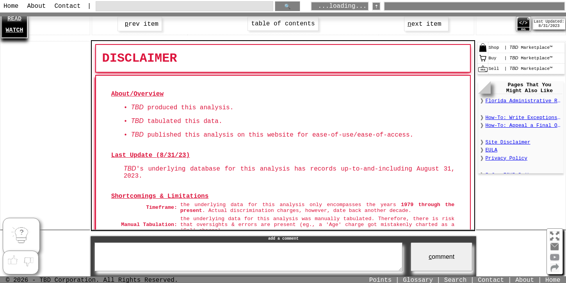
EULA (491, 150)
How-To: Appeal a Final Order (523, 125)
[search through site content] (184, 6)
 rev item (139, 24)
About (36, 6)
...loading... (342, 6)
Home (11, 6)
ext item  (426, 24)
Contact (67, 6)
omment (441, 256)
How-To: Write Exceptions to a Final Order (523, 118)
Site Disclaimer (507, 142)
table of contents (283, 23)
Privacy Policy (506, 158)
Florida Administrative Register (523, 101)
